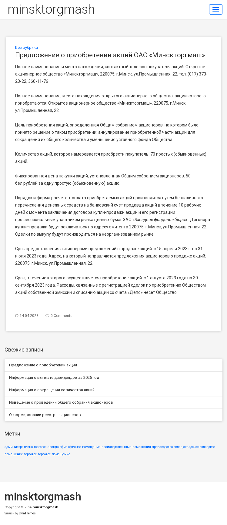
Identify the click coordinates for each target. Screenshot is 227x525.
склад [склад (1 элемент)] (178, 447)
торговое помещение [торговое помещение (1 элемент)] (54, 454)
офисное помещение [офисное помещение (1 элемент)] (84, 447)
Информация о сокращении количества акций (52, 390)
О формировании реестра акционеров (45, 414)
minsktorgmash (51, 9)
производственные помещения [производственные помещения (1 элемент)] (126, 447)
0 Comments (61, 316)
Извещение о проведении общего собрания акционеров (61, 402)
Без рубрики (26, 47)
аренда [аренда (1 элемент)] (53, 447)
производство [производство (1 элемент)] (162, 447)
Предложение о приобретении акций (43, 365)
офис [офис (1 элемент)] (63, 447)
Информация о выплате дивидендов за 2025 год (54, 377)
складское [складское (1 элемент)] (191, 447)
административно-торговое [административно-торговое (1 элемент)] (26, 447)
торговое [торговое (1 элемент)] (30, 454)
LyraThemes (27, 513)
